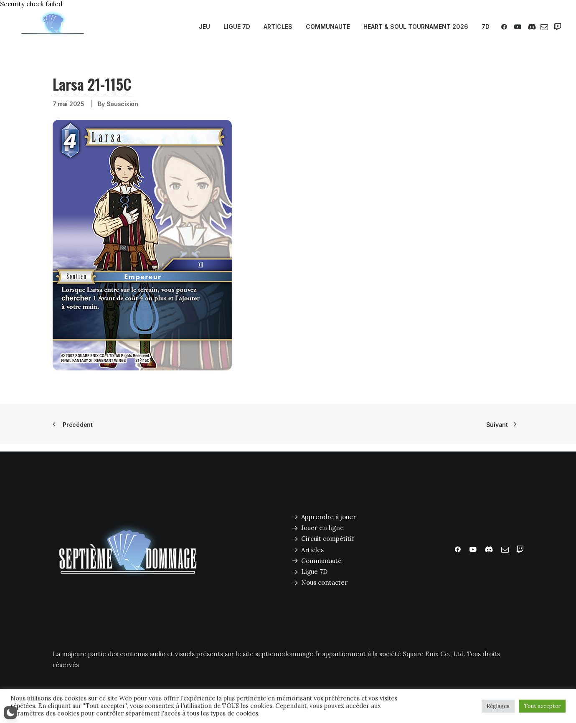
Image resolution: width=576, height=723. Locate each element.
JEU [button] (204, 26)
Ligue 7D (314, 572)
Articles (312, 550)
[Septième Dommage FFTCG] (52, 27)
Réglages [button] (498, 706)
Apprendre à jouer (328, 517)
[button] (505, 27)
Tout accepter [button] (542, 706)
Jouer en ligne (322, 528)
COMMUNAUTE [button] (328, 26)
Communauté (321, 561)
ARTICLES (278, 26)
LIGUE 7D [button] (236, 26)
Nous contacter (324, 582)
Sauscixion (122, 103)
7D (486, 26)
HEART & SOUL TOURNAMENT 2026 (415, 26)
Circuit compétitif (327, 539)
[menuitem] (204, 27)
